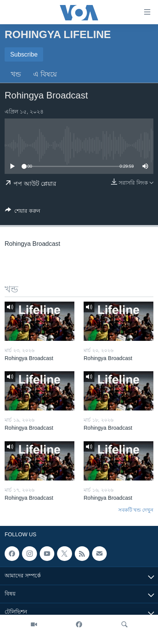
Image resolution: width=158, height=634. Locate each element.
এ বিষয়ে (45, 74)
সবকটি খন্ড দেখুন (135, 510)
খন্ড (16, 74)
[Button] (22, 212)
